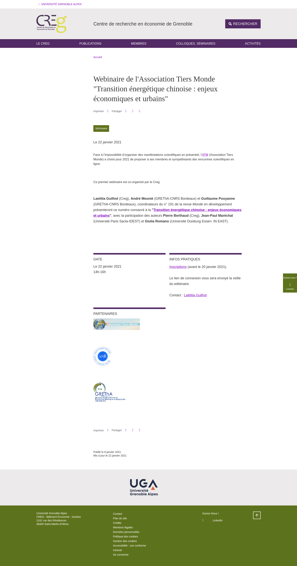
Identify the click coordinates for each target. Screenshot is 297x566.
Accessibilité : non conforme (129, 545)
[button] (60, 4)
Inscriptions (178, 267)
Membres (138, 43)
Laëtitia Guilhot (195, 295)
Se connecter (121, 554)
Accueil (97, 57)
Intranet (117, 550)
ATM (205, 154)
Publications (90, 43)
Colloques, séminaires (195, 43)
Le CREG (43, 43)
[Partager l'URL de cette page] (140, 111)
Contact (117, 513)
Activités (253, 43)
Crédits (117, 522)
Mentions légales (123, 527)
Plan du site (120, 518)
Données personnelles (126, 531)
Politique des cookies (125, 536)
